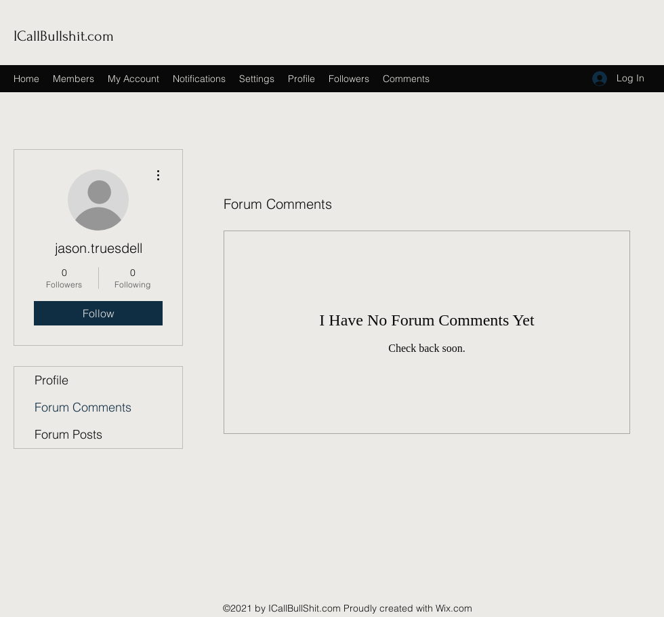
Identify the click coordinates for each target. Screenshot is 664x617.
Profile (51, 380)
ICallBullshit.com (64, 36)
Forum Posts (68, 434)
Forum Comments (83, 407)
